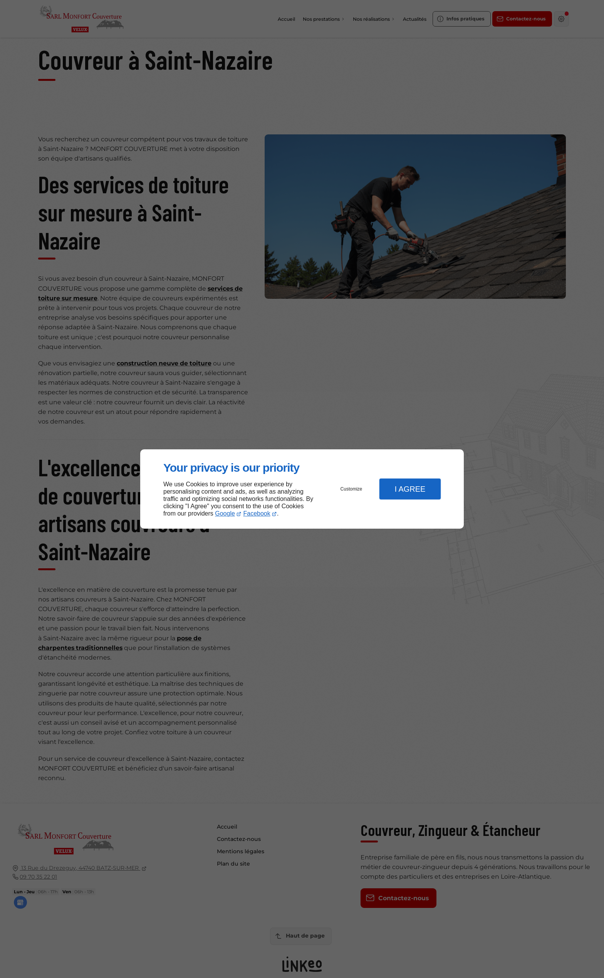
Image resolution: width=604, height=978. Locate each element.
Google (225, 513)
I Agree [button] (409, 489)
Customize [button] (351, 489)
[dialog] (302, 489)
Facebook (256, 513)
